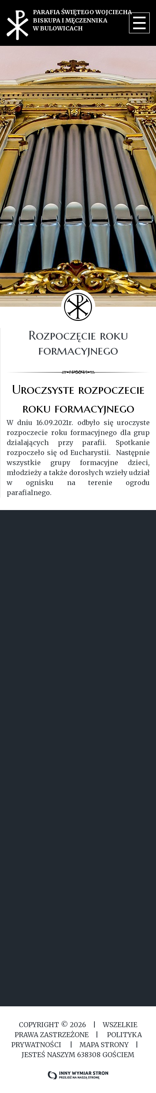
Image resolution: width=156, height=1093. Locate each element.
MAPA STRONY (104, 1044)
